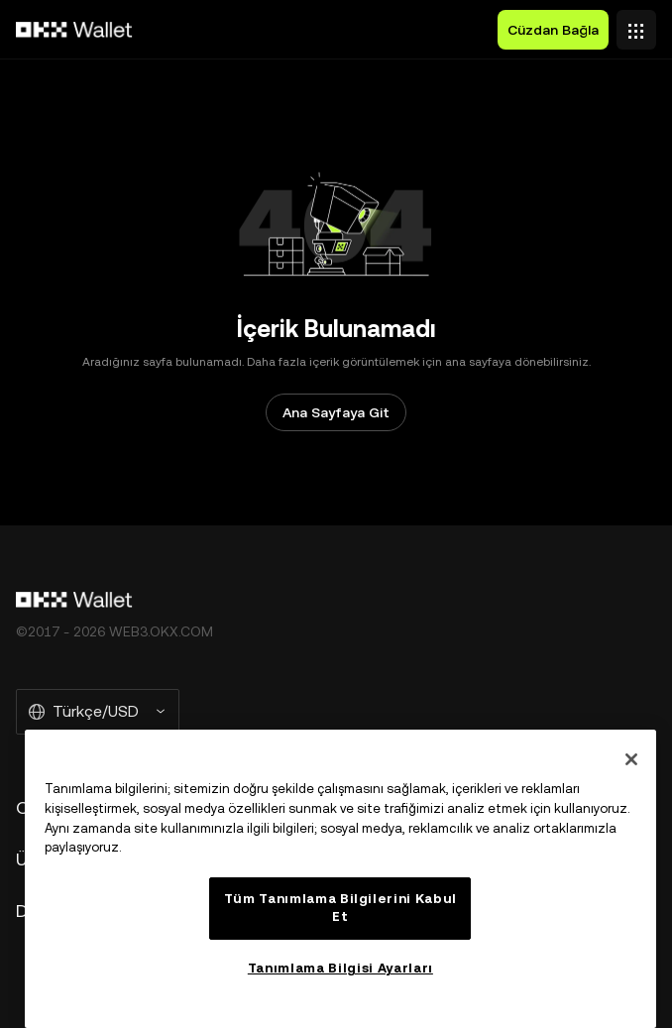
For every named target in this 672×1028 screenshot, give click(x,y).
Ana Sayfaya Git (336, 412)
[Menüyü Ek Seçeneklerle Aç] (636, 25)
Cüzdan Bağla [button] (553, 30)
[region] (340, 879)
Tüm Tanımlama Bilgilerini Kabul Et (340, 907)
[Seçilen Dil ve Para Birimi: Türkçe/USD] (97, 712)
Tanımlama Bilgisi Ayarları (340, 968)
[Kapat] (631, 759)
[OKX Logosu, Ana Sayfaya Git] (74, 30)
